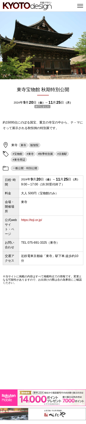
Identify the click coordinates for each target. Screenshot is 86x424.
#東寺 (30, 153)
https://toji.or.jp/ (31, 220)
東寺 (23, 145)
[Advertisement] (43, 337)
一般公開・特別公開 (25, 168)
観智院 (34, 145)
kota (82, 76)
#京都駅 (62, 153)
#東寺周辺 (19, 159)
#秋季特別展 (45, 153)
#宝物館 (17, 153)
